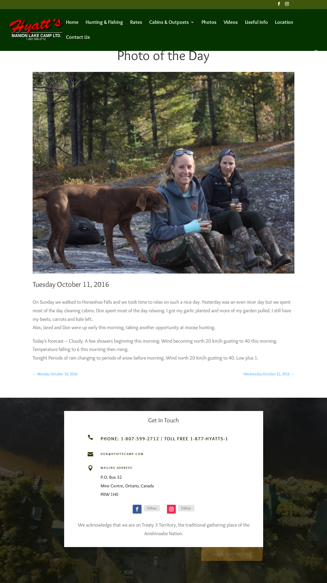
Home (72, 22)
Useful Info (256, 22)
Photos (209, 22)
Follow (152, 508)
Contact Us (78, 37)
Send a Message (232, 553)
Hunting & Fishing (104, 22)
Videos (231, 22)
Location (284, 22)
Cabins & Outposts (169, 22)
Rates (136, 22)
